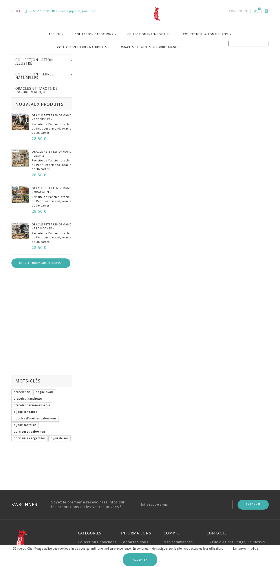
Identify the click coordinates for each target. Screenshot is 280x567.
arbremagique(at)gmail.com (74, 11)
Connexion (238, 11)
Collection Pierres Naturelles (82, 47)
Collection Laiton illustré (206, 34)
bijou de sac (59, 403)
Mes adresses (175, 504)
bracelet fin (22, 357)
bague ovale (45, 357)
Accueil (55, 34)
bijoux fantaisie (25, 390)
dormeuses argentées (30, 403)
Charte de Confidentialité (134, 542)
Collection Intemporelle (148, 34)
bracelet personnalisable (32, 370)
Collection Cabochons (94, 34)
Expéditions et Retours (134, 498)
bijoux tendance (25, 377)
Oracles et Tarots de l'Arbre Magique (151, 47)
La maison (19, 59)
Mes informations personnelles (179, 513)
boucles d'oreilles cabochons (35, 383)
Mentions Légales (136, 520)
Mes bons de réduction (175, 525)
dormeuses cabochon (29, 397)
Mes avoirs (173, 496)
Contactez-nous (134, 489)
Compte (172, 480)
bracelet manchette (28, 364)
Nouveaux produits (39, 166)
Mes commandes (178, 489)
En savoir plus (245, 548)
